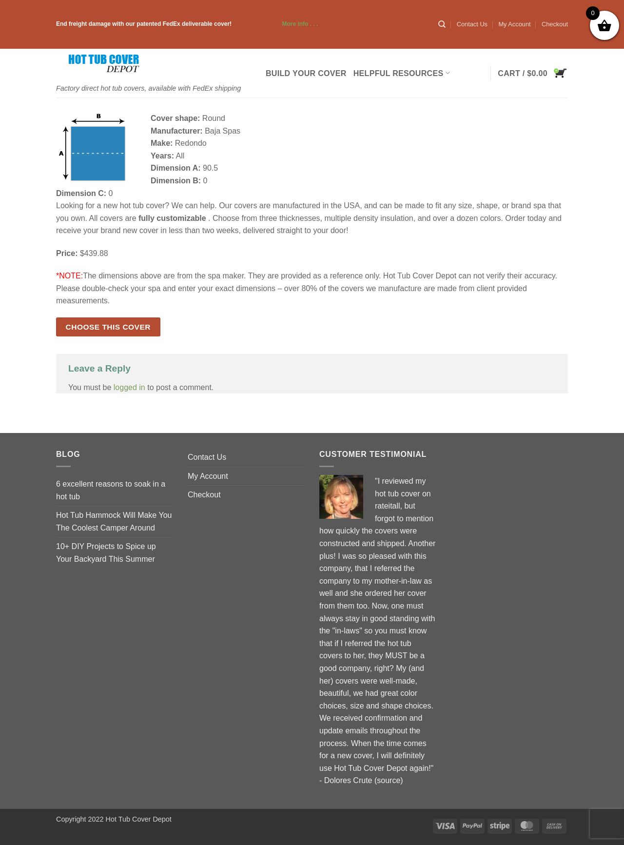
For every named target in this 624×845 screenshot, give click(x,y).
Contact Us (472, 24)
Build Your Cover (306, 73)
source (388, 780)
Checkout (555, 24)
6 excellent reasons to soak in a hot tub (110, 490)
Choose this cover (108, 327)
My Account (514, 24)
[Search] (442, 24)
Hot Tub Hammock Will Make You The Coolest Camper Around (114, 521)
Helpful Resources (401, 73)
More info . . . (275, 23)
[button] (533, 73)
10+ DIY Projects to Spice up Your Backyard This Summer (106, 552)
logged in (129, 387)
